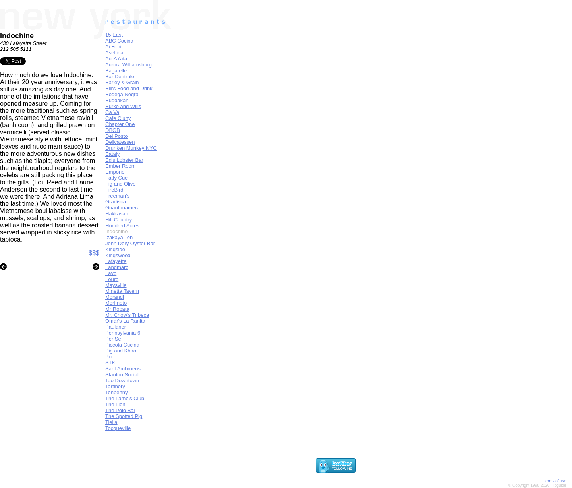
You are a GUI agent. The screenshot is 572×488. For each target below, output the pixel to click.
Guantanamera (122, 208)
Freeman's (117, 196)
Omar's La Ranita (125, 321)
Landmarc (116, 267)
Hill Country (118, 220)
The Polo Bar (120, 410)
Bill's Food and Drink (129, 88)
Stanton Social (122, 375)
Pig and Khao (120, 351)
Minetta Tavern (122, 291)
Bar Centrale (119, 76)
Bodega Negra (122, 94)
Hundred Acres (122, 226)
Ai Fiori (113, 47)
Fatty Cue (116, 178)
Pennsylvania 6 (122, 333)
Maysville (115, 285)
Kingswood (118, 255)
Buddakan (117, 100)
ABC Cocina (119, 41)
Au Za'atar (117, 59)
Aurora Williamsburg (128, 65)
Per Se (113, 339)
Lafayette (116, 261)
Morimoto (116, 303)
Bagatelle (116, 71)
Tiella (111, 422)
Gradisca (115, 202)
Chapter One (120, 124)
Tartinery (115, 386)
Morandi (114, 297)
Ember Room (120, 166)
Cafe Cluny (118, 118)
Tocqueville (118, 428)
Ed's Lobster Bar (124, 160)
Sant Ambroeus (123, 369)
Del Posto (116, 136)
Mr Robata (117, 309)
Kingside (115, 249)
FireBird (114, 190)
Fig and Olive (120, 184)
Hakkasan (116, 214)
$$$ (94, 253)
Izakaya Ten (119, 237)
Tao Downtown (122, 380)
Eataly (112, 154)
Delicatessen (120, 142)
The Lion (115, 404)
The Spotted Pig (123, 416)
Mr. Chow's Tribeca (127, 315)
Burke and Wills (123, 106)
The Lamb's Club (124, 398)
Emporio (114, 172)
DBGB (112, 130)
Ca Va (112, 112)
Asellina (114, 53)
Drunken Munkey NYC (131, 148)
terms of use (555, 481)
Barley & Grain (122, 82)
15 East (114, 35)
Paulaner (115, 327)
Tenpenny (116, 392)
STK (110, 363)
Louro (111, 279)
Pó (108, 357)
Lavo (110, 273)
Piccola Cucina (122, 345)
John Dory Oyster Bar (130, 243)
